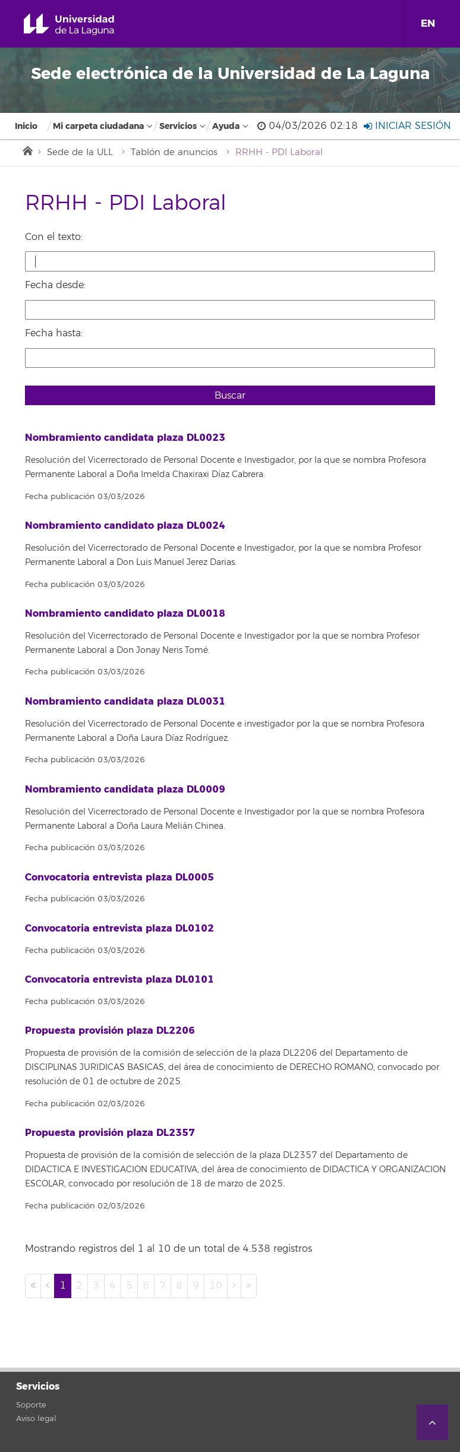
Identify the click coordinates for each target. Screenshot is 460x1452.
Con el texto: (54, 237)
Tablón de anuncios (174, 152)
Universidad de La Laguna (82, 25)
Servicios (178, 126)
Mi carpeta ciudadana (98, 126)
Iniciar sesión (407, 126)
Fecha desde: (55, 285)
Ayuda (226, 126)
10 (215, 1286)
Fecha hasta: (54, 333)
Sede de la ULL (80, 152)
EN (428, 23)
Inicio (26, 126)
